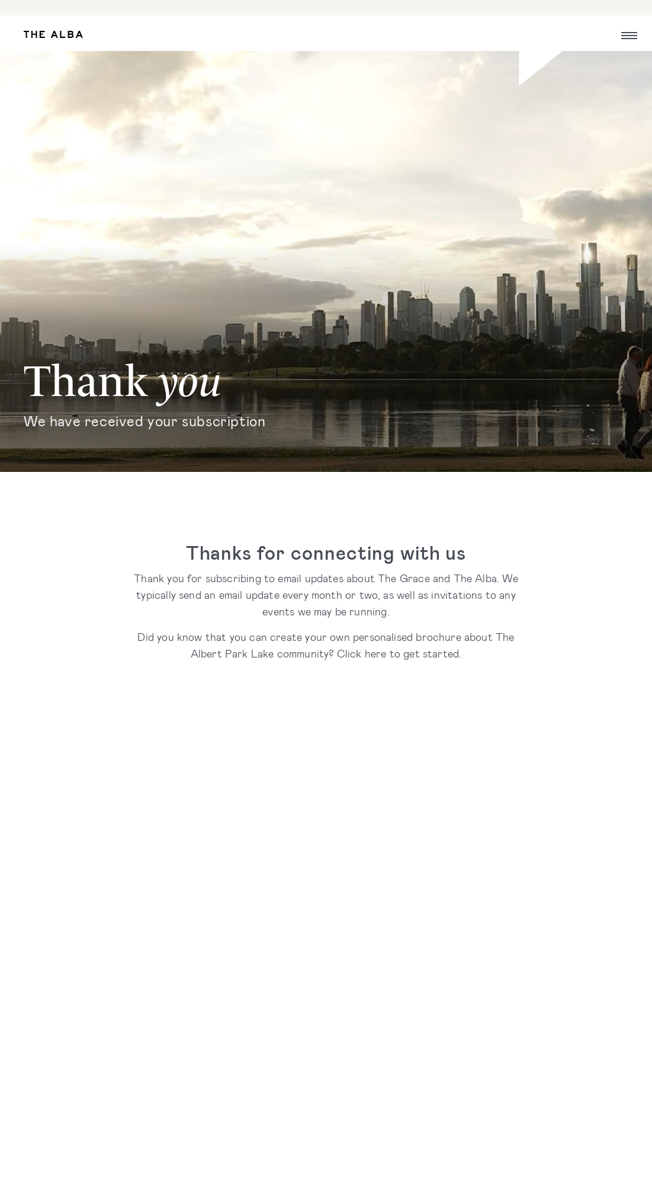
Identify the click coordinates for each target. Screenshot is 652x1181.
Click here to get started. (399, 653)
